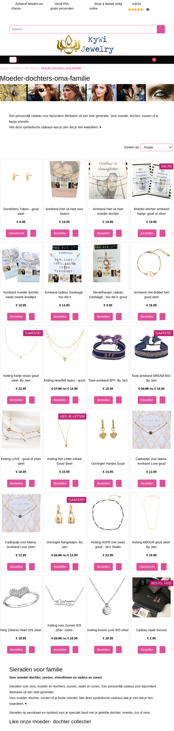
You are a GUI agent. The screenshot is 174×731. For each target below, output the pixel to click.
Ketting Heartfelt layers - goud (64, 380)
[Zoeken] (83, 29)
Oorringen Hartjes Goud (108, 463)
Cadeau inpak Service (151, 630)
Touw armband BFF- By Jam (108, 380)
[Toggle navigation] (13, 60)
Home (4, 68)
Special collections (25, 68)
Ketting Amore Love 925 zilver (108, 630)
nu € (64, 388)
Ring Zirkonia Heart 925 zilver (20, 630)
